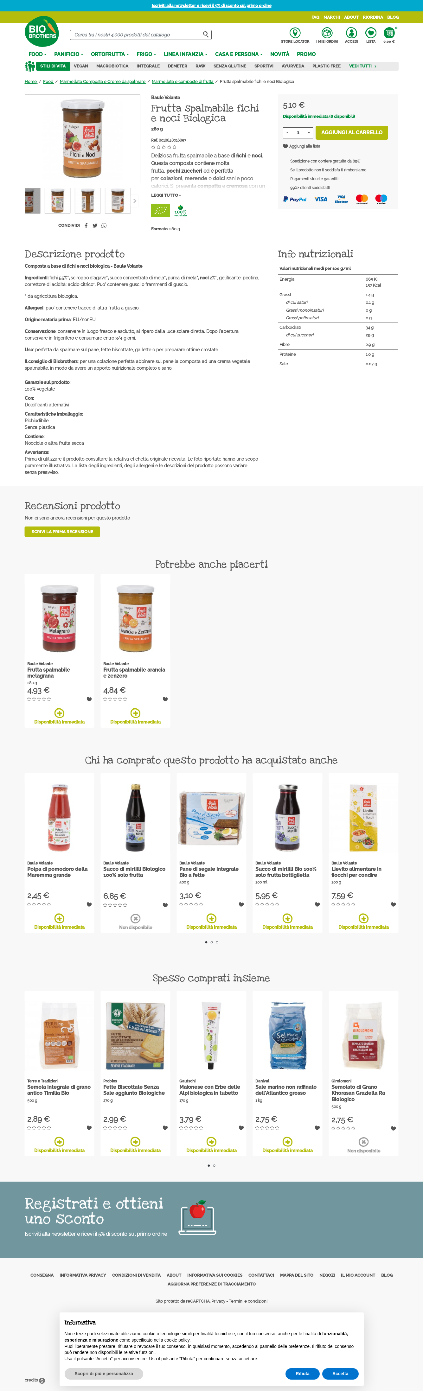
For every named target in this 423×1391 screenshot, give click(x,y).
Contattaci (261, 1275)
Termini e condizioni (248, 1301)
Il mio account (358, 1275)
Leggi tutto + (166, 195)
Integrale (148, 66)
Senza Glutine (230, 66)
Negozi (327, 1275)
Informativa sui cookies (214, 1275)
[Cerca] (141, 35)
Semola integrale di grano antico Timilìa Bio (59, 1090)
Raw (200, 66)
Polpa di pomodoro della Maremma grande (57, 872)
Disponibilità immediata (59, 716)
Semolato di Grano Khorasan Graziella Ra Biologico (358, 1093)
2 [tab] (211, 942)
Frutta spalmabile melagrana (48, 673)
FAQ (315, 17)
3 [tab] (217, 942)
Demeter (177, 66)
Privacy (218, 1301)
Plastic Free (326, 66)
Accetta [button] (340, 1373)
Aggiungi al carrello (351, 133)
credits (35, 1380)
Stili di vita (53, 66)
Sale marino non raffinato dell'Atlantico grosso (286, 1090)
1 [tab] (206, 942)
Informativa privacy (83, 1275)
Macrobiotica (112, 66)
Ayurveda (293, 66)
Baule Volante (165, 97)
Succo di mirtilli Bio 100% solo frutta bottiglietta (286, 872)
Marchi (332, 17)
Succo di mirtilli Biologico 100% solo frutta (134, 872)
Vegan (81, 66)
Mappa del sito (296, 1275)
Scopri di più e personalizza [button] (104, 1373)
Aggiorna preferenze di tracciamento (212, 1283)
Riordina (373, 17)
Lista (370, 35)
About (351, 17)
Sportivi (263, 66)
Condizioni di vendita (136, 1275)
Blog (393, 17)
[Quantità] (298, 133)
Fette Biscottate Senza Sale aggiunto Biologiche (134, 1090)
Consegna (42, 1275)
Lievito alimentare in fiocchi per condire (356, 872)
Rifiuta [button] (303, 1373)
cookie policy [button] (176, 1340)
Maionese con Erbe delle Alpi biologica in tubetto (209, 1090)
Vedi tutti (363, 66)
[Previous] (134, 201)
